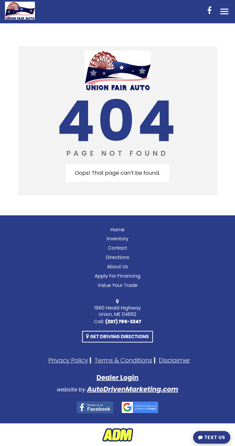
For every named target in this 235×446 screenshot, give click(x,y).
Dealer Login (117, 377)
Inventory (118, 238)
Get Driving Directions (117, 336)
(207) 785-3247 (123, 321)
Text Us (211, 437)
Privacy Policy (68, 360)
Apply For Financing (118, 276)
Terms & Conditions (123, 360)
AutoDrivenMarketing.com (132, 389)
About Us (117, 266)
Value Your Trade (117, 285)
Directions (117, 257)
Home (118, 229)
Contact (117, 248)
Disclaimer (174, 360)
